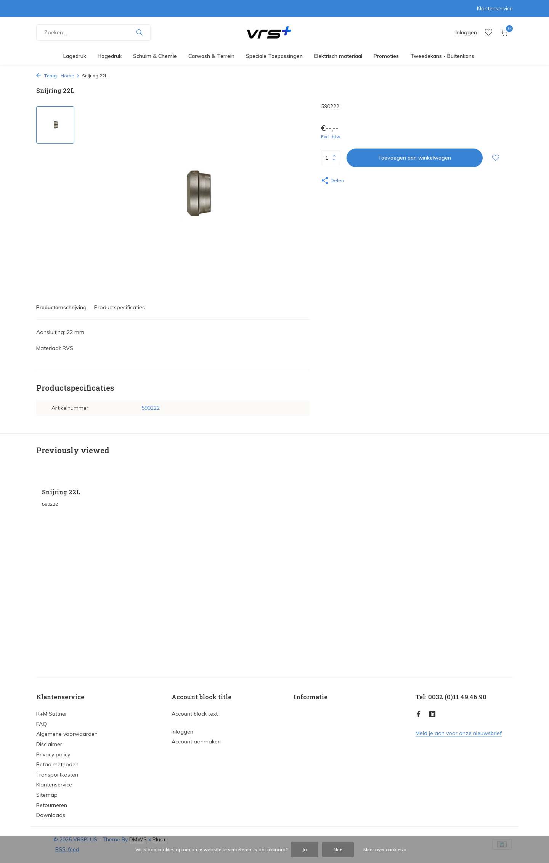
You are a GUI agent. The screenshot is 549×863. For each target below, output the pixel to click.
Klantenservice (495, 8)
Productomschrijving (61, 307)
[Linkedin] (432, 714)
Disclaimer (49, 744)
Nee (338, 849)
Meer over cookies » (384, 849)
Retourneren (51, 805)
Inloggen (182, 731)
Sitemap (47, 794)
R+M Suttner (51, 713)
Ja (304, 849)
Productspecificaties (119, 307)
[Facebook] (419, 714)
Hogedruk (110, 56)
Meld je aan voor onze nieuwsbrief (459, 733)
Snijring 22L (61, 492)
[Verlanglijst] (489, 32)
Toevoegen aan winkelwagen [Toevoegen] (414, 157)
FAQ (41, 724)
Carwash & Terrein (211, 56)
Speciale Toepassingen (274, 56)
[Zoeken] (93, 32)
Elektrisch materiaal (338, 56)
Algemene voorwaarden (67, 733)
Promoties (386, 56)
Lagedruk (74, 56)
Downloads (50, 815)
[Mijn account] (466, 32)
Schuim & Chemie (155, 56)
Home (70, 75)
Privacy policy (53, 754)
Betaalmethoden (57, 764)
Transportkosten (57, 774)
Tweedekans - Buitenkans (442, 56)
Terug (46, 75)
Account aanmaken (196, 741)
